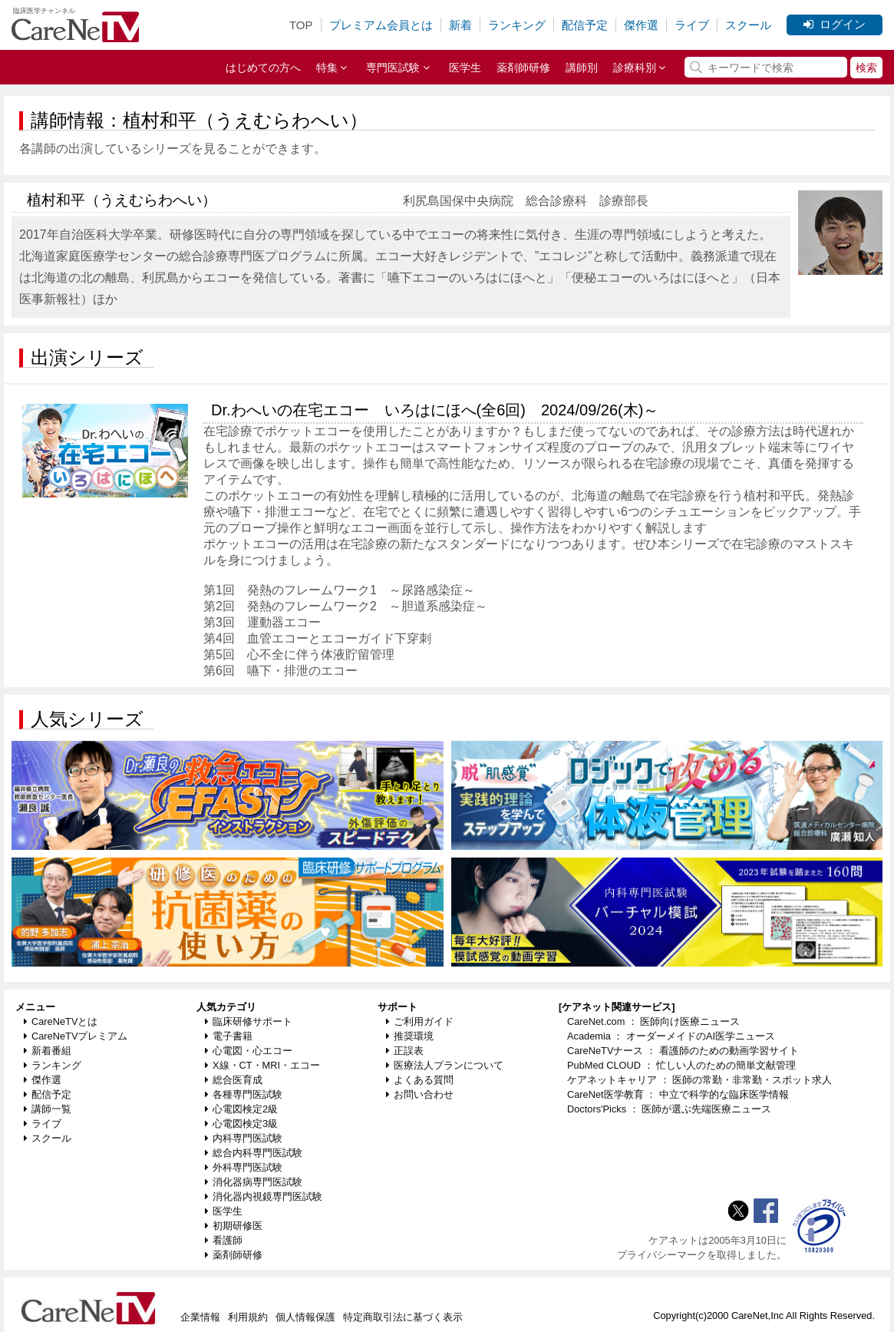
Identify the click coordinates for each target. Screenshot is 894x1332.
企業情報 (200, 1317)
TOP (301, 24)
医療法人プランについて (444, 1065)
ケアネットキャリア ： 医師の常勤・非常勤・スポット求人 (699, 1080)
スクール (748, 24)
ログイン (834, 24)
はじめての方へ (263, 67)
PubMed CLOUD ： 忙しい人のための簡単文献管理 (681, 1065)
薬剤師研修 (523, 67)
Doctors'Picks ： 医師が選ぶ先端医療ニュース (669, 1109)
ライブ (692, 24)
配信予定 (585, 24)
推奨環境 (410, 1036)
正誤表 (405, 1050)
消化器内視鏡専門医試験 (263, 1196)
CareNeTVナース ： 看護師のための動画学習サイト (683, 1050)
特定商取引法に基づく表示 (403, 1317)
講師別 (582, 67)
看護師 (223, 1240)
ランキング (517, 24)
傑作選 (641, 24)
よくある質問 (420, 1080)
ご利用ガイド (420, 1021)
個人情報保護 (305, 1317)
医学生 (465, 67)
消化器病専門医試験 (253, 1182)
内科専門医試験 (243, 1138)
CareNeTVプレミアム (75, 1036)
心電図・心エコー (248, 1050)
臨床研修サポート (248, 1021)
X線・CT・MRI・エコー (262, 1065)
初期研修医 (233, 1225)
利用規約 (248, 1317)
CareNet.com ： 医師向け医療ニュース (654, 1021)
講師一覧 (47, 1109)
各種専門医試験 (243, 1094)
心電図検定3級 (241, 1123)
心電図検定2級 (241, 1109)
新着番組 (47, 1050)
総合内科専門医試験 (253, 1152)
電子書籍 (228, 1036)
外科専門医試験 (243, 1167)
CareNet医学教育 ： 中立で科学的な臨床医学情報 (678, 1094)
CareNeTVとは (60, 1021)
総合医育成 (233, 1080)
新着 (460, 24)
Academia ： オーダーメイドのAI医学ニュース (671, 1036)
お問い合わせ (420, 1094)
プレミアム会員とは (381, 24)
